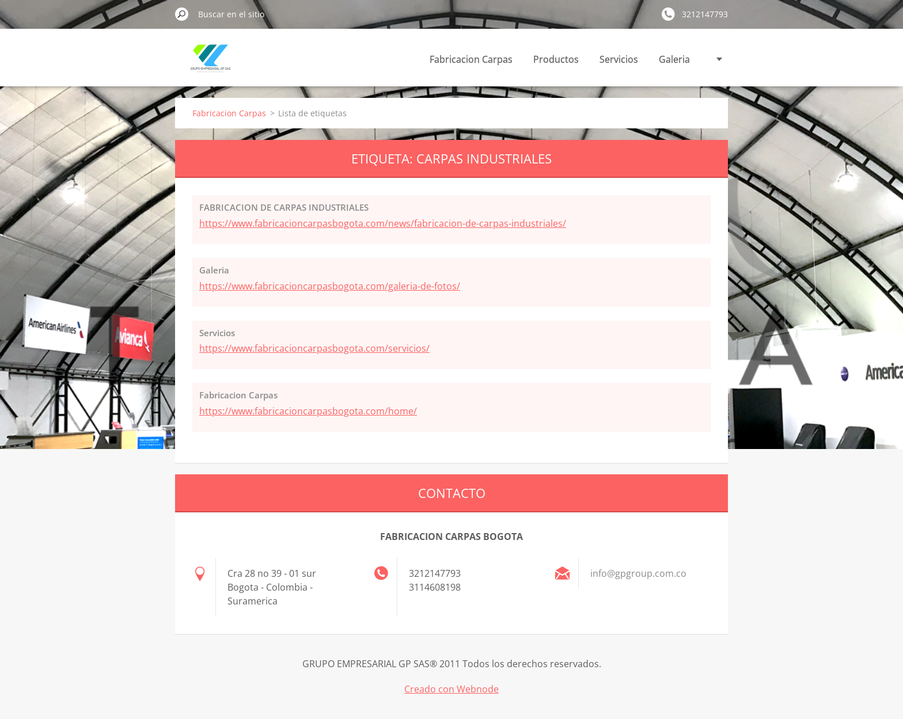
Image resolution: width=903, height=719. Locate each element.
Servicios (619, 59)
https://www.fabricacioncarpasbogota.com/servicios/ (314, 348)
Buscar (182, 13)
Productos (556, 59)
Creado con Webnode (451, 689)
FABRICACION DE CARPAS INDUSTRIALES (284, 207)
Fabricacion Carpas (471, 59)
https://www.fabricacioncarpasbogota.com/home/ (308, 411)
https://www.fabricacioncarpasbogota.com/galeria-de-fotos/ (329, 286)
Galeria (674, 59)
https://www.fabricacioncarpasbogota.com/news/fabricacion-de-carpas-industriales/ (382, 223)
